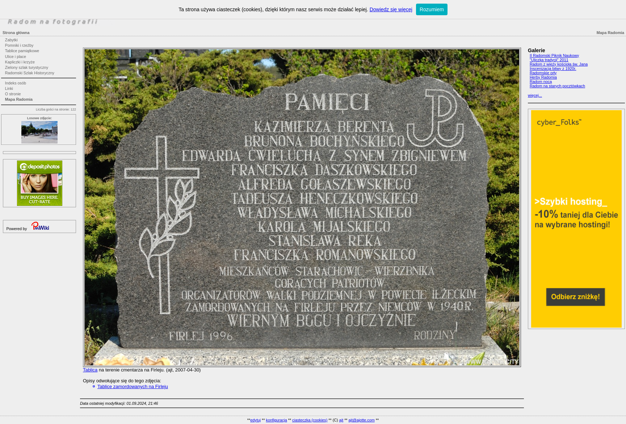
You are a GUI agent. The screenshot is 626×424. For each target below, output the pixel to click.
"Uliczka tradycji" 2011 (549, 60)
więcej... (535, 95)
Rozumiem (432, 9)
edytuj (255, 420)
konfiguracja (276, 420)
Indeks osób (15, 83)
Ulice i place (15, 56)
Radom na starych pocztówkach (557, 86)
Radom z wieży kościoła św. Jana (559, 64)
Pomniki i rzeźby (19, 45)
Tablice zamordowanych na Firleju (132, 386)
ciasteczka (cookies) (309, 420)
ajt (341, 420)
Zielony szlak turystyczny (26, 67)
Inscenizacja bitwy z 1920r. (553, 68)
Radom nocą (541, 81)
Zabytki (11, 40)
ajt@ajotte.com (362, 420)
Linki (9, 88)
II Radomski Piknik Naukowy (554, 55)
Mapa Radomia (19, 99)
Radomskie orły (543, 73)
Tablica (90, 370)
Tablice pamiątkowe (22, 51)
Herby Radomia (543, 77)
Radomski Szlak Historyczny (29, 73)
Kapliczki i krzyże (20, 62)
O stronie (13, 94)
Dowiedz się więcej (391, 9)
